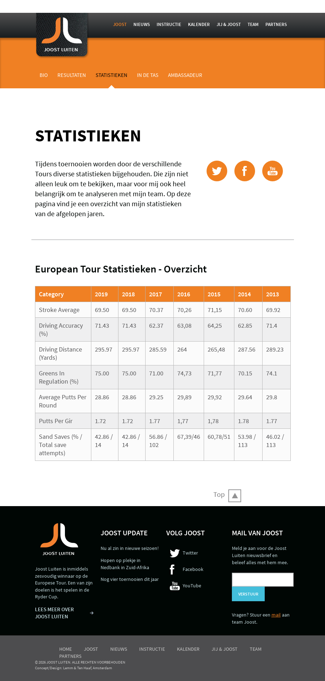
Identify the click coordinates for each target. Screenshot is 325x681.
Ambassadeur (185, 75)
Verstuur (248, 594)
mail (276, 615)
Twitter (190, 553)
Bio (44, 75)
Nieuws (141, 24)
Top (219, 494)
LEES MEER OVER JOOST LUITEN (54, 613)
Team (253, 24)
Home (65, 649)
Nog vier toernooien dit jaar (130, 579)
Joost (120, 24)
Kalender (199, 24)
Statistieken (111, 75)
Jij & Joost (229, 24)
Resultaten (71, 75)
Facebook (193, 569)
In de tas (147, 75)
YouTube (192, 585)
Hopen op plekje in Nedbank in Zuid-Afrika (125, 564)
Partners (276, 24)
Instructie (169, 24)
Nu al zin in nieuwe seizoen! (130, 548)
